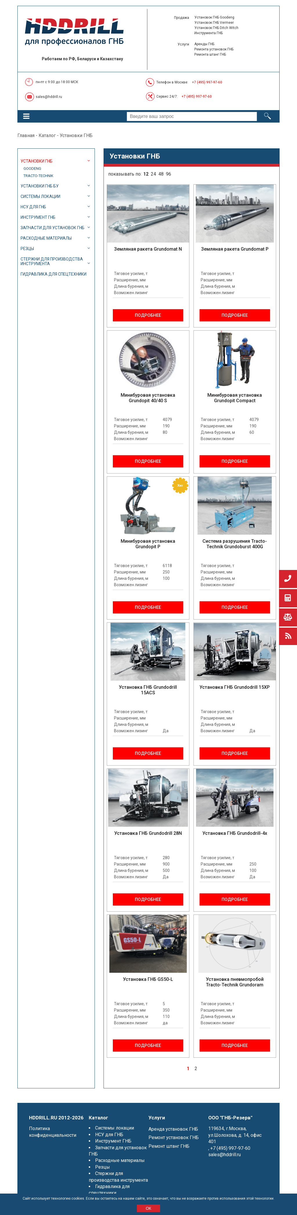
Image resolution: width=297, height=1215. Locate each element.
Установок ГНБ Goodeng (214, 17)
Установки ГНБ (36, 161)
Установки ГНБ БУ (40, 186)
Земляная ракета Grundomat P (235, 249)
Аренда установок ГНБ (173, 1129)
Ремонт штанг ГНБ (168, 1146)
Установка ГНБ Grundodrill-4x (234, 833)
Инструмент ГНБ (38, 217)
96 (168, 174)
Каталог (47, 135)
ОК (148, 1208)
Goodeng (32, 168)
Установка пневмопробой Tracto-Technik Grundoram (235, 982)
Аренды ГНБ (204, 44)
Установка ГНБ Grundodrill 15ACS (148, 689)
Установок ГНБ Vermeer (214, 23)
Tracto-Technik (38, 176)
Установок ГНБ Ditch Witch (216, 28)
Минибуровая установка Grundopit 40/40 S (148, 397)
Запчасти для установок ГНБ (52, 227)
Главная (26, 135)
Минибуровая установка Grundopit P (148, 543)
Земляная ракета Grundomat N (148, 249)
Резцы (27, 248)
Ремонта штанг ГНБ (210, 54)
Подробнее (148, 315)
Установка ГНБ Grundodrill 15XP (235, 687)
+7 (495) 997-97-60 (207, 82)
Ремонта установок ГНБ (213, 49)
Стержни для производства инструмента (52, 261)
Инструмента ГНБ (208, 33)
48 (161, 174)
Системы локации (40, 196)
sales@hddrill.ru (49, 97)
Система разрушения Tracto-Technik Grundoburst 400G (234, 543)
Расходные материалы (46, 238)
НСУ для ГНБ (33, 207)
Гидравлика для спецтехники (53, 274)
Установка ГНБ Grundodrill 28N (148, 833)
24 (153, 174)
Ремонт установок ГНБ (173, 1137)
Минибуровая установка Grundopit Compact (234, 397)
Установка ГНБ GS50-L (148, 979)
